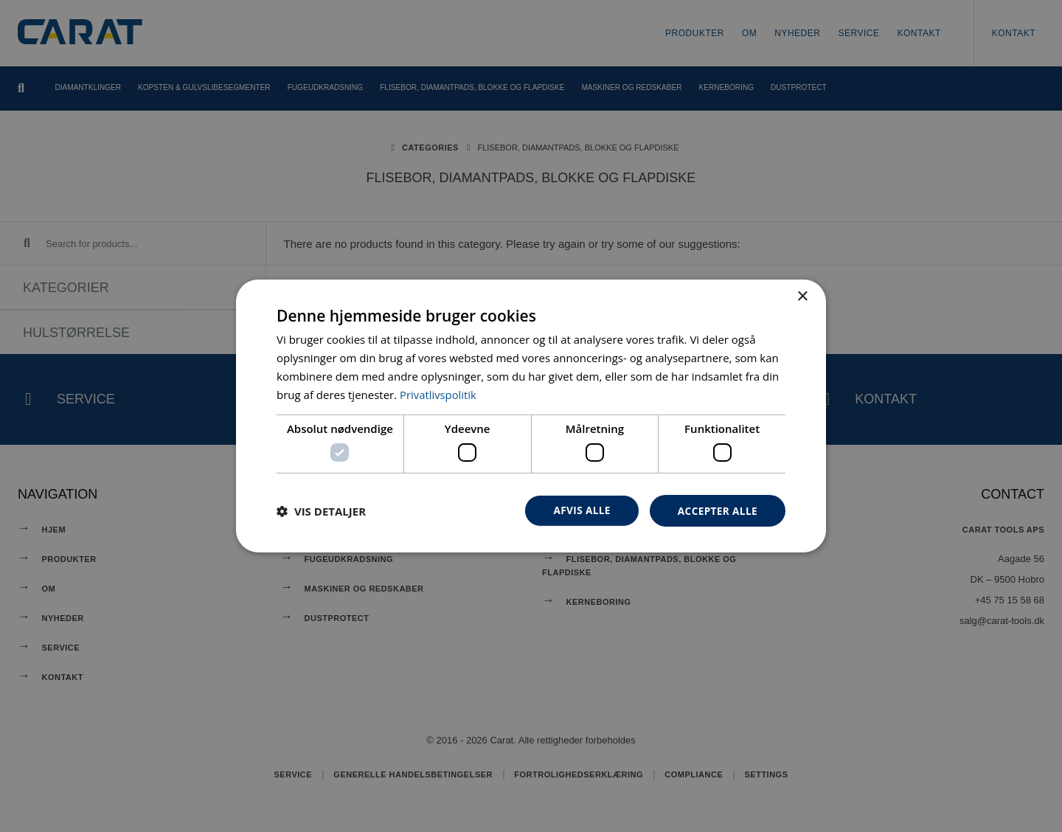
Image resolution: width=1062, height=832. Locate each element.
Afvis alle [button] (578, 510)
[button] (321, 510)
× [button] (802, 296)
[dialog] (531, 416)
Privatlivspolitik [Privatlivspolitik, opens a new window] (438, 393)
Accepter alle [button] (716, 510)
